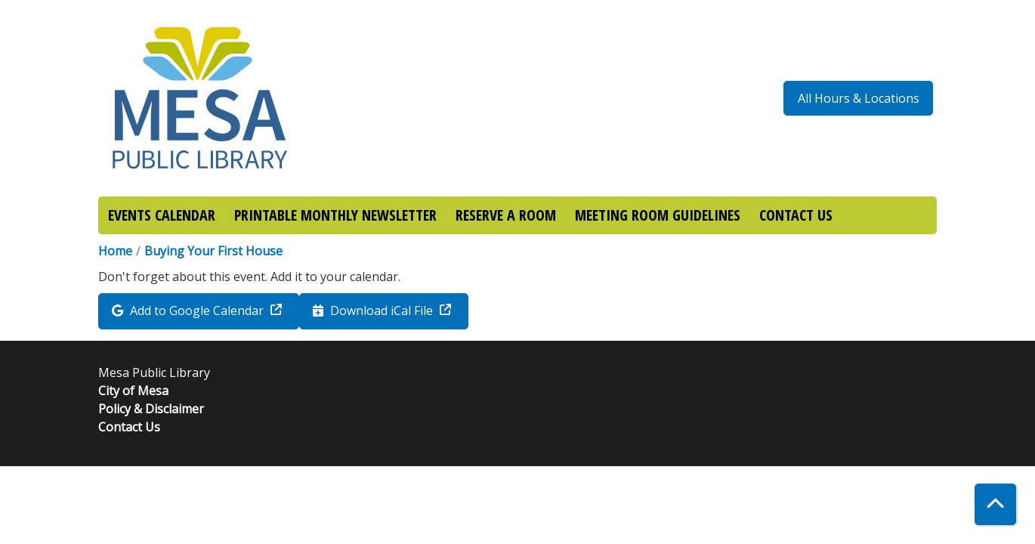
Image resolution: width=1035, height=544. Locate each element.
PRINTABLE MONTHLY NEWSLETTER (335, 215)
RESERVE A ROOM (506, 215)
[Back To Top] (995, 504)
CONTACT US (796, 215)
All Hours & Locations (858, 98)
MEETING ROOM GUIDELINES (657, 215)
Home (115, 251)
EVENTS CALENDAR (161, 215)
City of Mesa (133, 390)
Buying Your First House (213, 251)
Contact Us (129, 427)
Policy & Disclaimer (151, 408)
